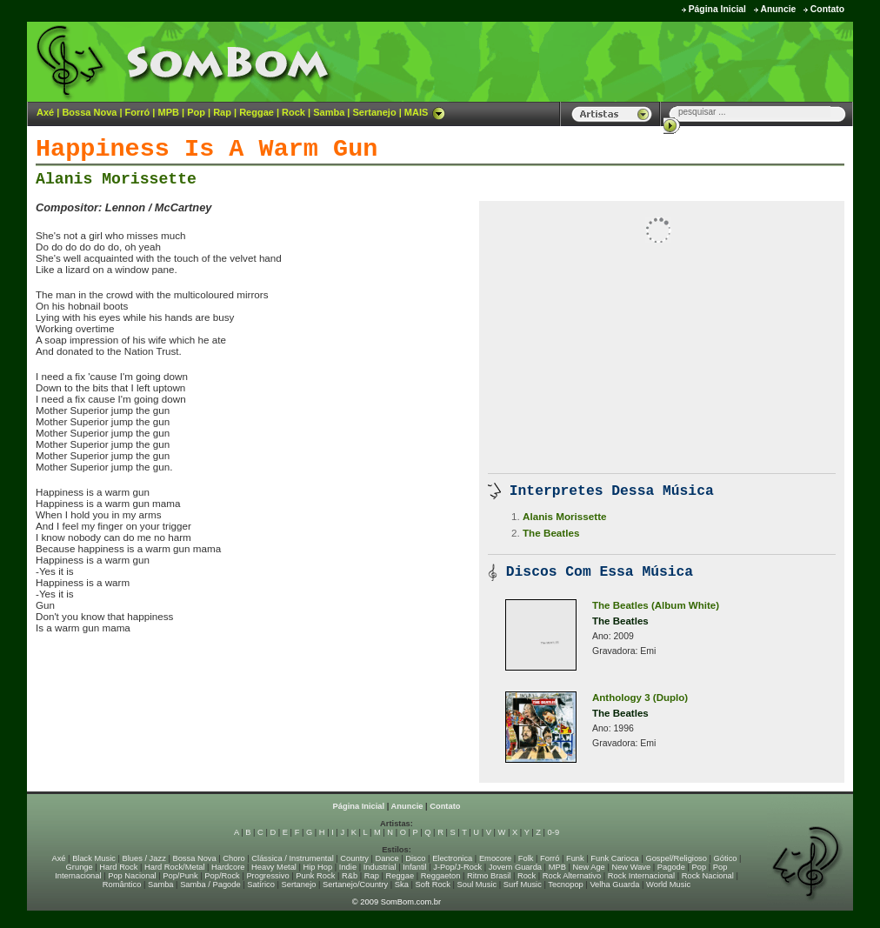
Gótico (725, 858)
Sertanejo (374, 112)
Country (354, 858)
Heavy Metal (274, 867)
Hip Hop (318, 867)
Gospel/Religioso (676, 858)
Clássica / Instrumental (292, 858)
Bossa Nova (89, 112)
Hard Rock (118, 867)
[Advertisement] (636, 61)
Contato (827, 9)
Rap (222, 112)
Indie (348, 867)
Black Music (94, 858)
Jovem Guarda (515, 867)
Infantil (414, 867)
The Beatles (551, 532)
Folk (526, 858)
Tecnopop (565, 884)
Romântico (122, 884)
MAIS (425, 112)
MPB (168, 112)
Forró (137, 112)
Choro (233, 858)
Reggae (256, 112)
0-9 (553, 832)
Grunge (79, 867)
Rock (293, 112)
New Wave (630, 867)
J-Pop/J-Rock (457, 867)
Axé (45, 112)
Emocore (495, 858)
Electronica (452, 858)
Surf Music (522, 884)
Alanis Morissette (116, 179)
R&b (349, 875)
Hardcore (227, 867)
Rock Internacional (641, 875)
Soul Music (477, 884)
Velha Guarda (614, 884)
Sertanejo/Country (355, 884)
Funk (575, 858)
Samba (328, 112)
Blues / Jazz (144, 858)
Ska (402, 884)
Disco (415, 858)
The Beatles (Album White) (655, 605)
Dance (387, 858)
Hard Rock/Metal (174, 867)
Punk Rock (315, 875)
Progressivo (267, 875)
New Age (588, 867)
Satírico (261, 884)
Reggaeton (441, 875)
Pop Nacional (132, 875)
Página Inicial (717, 9)
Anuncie (778, 9)
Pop (196, 112)
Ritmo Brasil (488, 875)
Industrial (380, 867)
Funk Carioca (614, 858)
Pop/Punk (180, 875)
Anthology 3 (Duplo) (640, 697)
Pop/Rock (221, 875)
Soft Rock (433, 884)
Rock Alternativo (572, 875)
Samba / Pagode (210, 884)
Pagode (671, 867)
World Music (668, 884)
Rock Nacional (708, 875)
